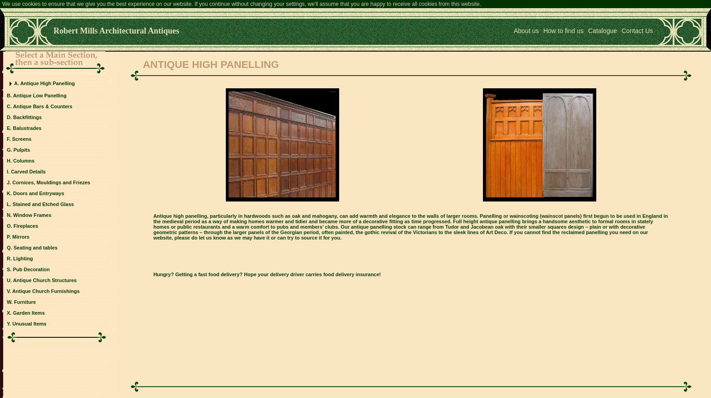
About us (526, 30)
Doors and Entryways (38, 193)
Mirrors (20, 237)
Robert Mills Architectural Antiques (116, 30)
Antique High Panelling (47, 83)
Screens (22, 139)
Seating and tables (36, 247)
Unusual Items (29, 323)
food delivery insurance (351, 274)
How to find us (563, 30)
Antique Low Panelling (40, 95)
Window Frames (32, 215)
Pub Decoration (31, 269)
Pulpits (22, 150)
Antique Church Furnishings (46, 291)
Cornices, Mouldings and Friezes (51, 182)
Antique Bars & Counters (43, 106)
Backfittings (27, 117)
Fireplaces (26, 226)
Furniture (25, 302)
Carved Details (28, 171)
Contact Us (637, 30)
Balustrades (27, 128)
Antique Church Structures (45, 280)
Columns (23, 160)
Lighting (23, 258)
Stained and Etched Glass (43, 204)
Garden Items (28, 313)
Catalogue (602, 30)
